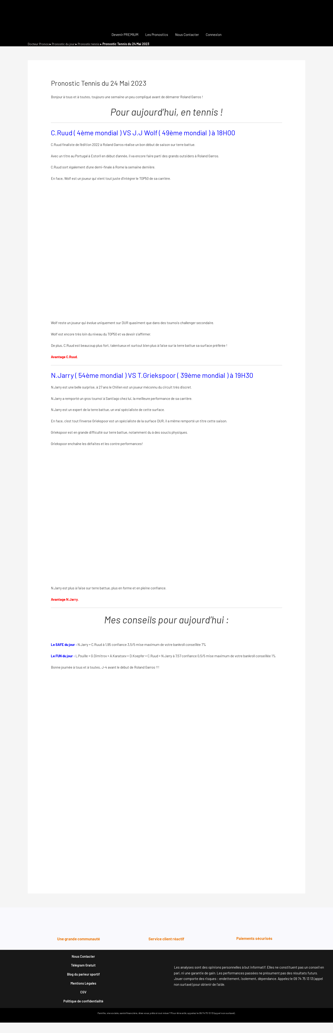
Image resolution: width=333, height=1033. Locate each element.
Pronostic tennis (91, 44)
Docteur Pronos (39, 44)
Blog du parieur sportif (83, 979)
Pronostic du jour (65, 44)
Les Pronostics (156, 34)
